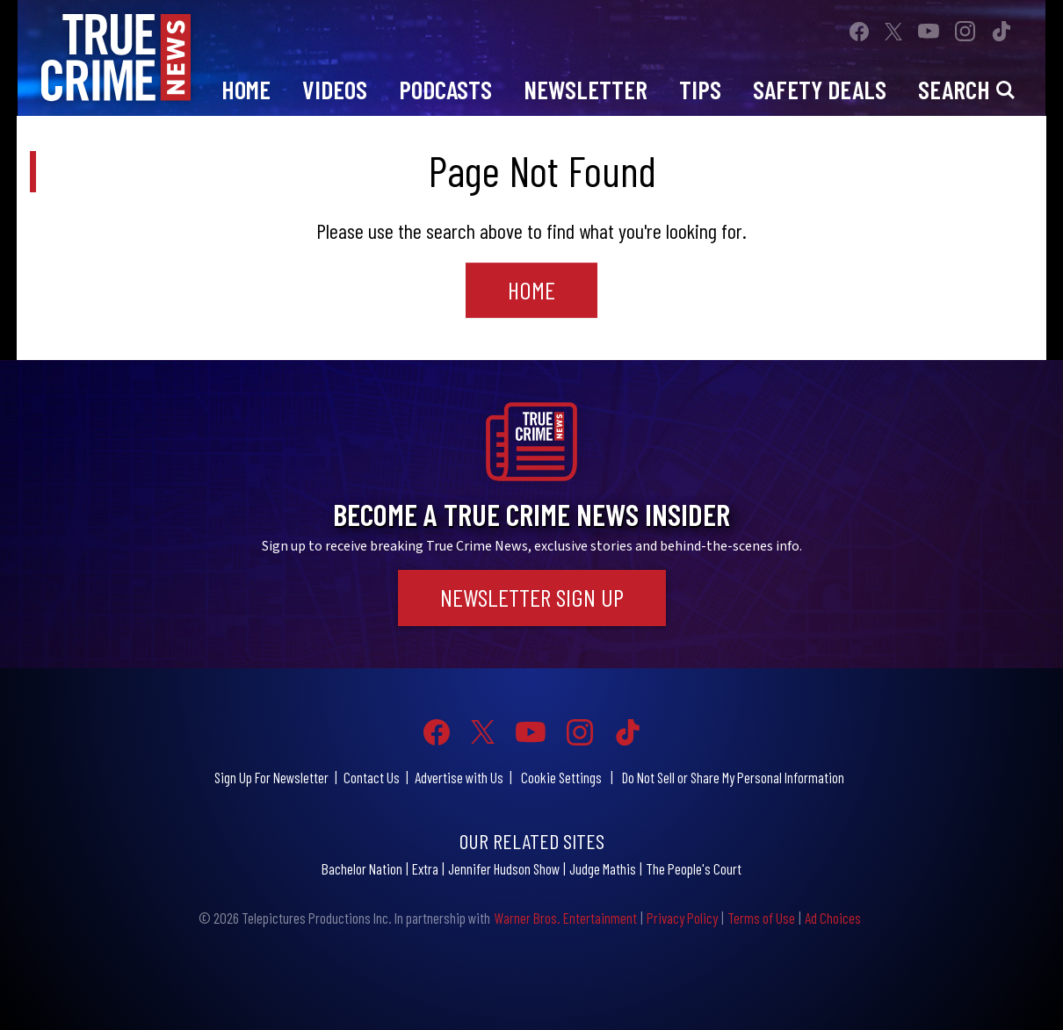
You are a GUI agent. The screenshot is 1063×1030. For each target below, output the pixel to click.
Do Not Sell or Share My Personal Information (733, 777)
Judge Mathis (602, 868)
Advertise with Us (459, 777)
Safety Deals (819, 89)
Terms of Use (761, 917)
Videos (334, 89)
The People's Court (693, 868)
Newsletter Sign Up (532, 597)
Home (246, 89)
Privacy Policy (682, 917)
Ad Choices (833, 917)
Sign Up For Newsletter (271, 777)
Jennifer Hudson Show (504, 868)
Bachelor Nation (362, 868)
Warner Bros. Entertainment (565, 917)
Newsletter (585, 89)
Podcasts (445, 89)
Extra (425, 868)
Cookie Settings (561, 777)
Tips (700, 89)
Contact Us (371, 777)
